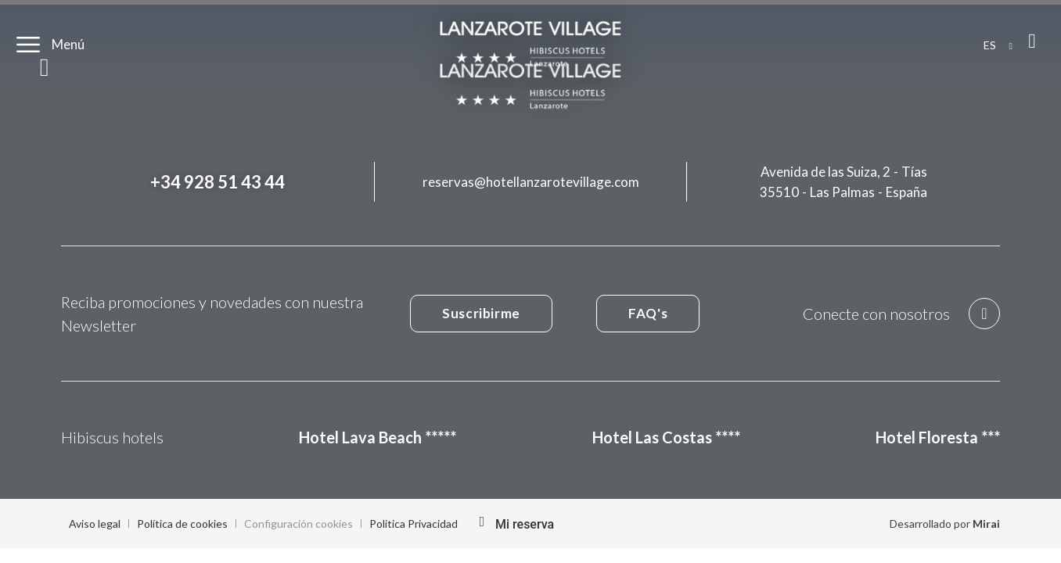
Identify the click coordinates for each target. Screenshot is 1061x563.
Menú (68, 44)
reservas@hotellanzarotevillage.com (531, 182)
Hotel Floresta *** (938, 437)
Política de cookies (182, 523)
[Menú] (28, 44)
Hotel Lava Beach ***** (377, 437)
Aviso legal (94, 523)
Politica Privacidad (413, 523)
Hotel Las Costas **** (666, 437)
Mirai (986, 523)
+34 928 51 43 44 (217, 181)
